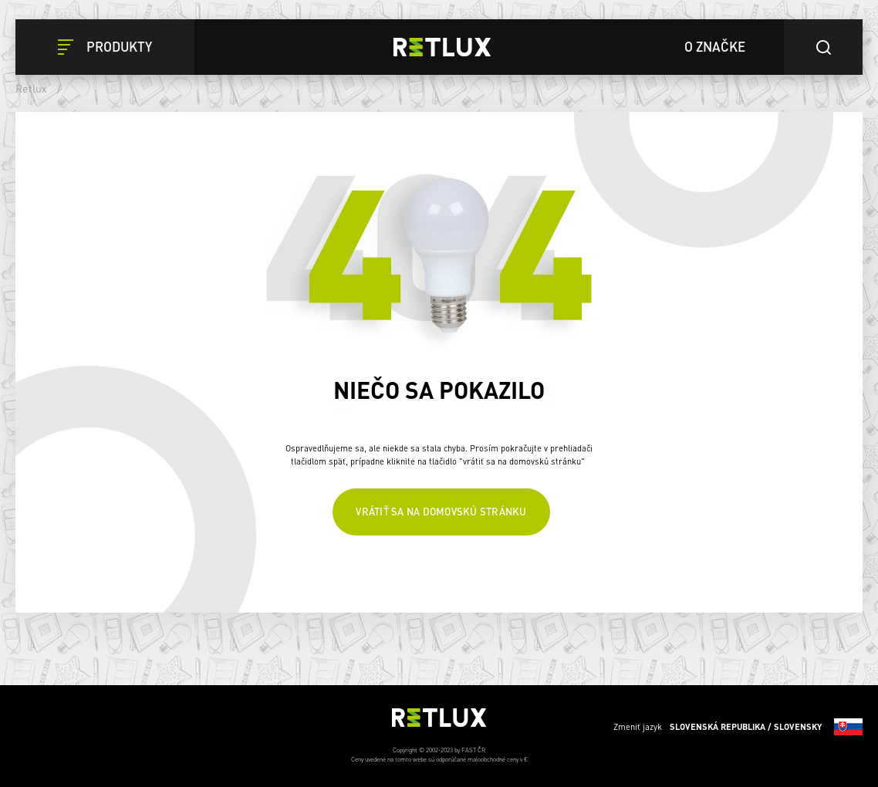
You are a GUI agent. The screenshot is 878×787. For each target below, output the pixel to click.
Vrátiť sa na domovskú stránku (441, 511)
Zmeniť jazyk (738, 726)
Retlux (31, 88)
